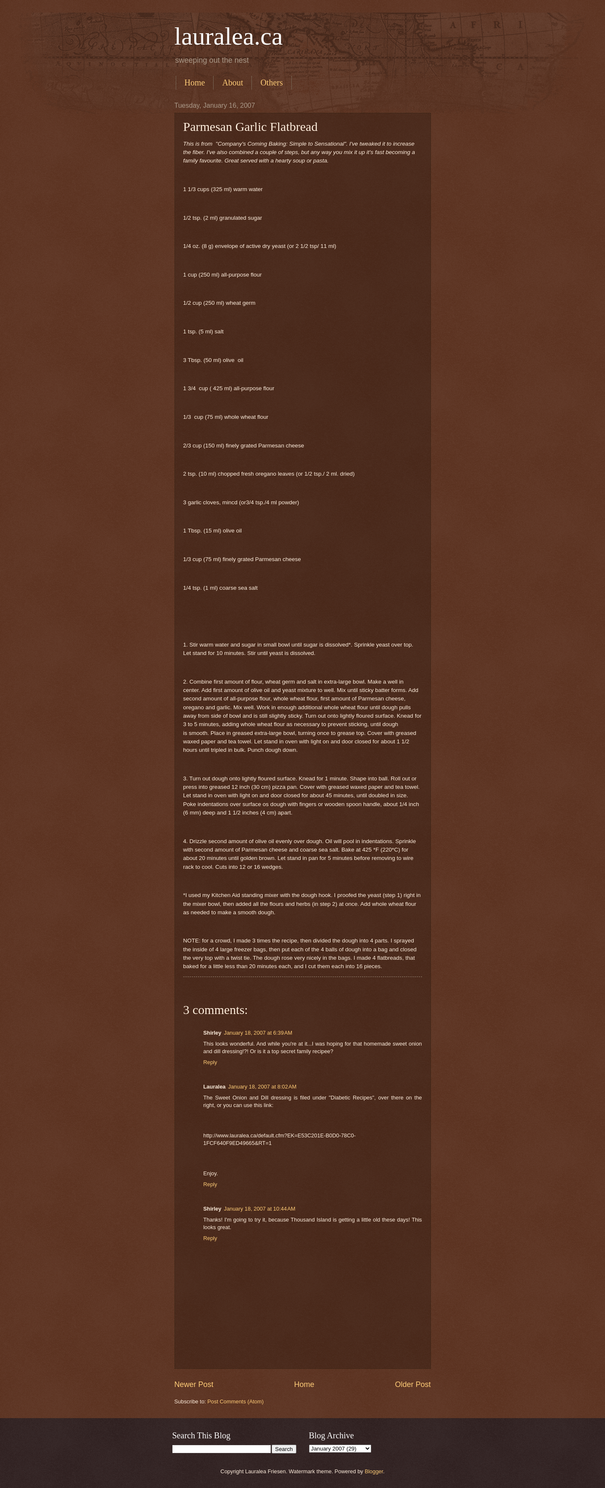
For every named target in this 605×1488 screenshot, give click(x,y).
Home (195, 82)
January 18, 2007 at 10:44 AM (259, 1209)
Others (271, 82)
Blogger (374, 1471)
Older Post (413, 1384)
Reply (210, 1062)
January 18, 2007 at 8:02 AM (262, 1086)
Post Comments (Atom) (235, 1401)
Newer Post (194, 1384)
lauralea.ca (228, 36)
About (232, 82)
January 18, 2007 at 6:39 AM (258, 1033)
